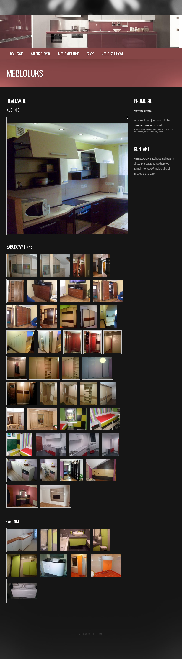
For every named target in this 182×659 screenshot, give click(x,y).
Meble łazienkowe (112, 53)
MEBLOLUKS (24, 73)
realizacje (16, 53)
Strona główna (40, 53)
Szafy (90, 53)
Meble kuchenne (68, 53)
